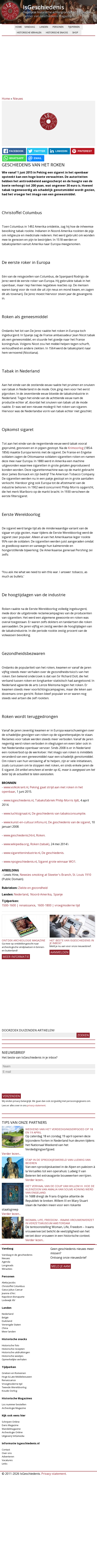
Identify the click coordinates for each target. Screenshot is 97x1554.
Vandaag (29, 26)
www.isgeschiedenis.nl (19, 800)
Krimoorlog (76, 448)
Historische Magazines (17, 1398)
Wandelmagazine (11, 1428)
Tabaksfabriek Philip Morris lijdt (57, 800)
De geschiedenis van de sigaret (69, 822)
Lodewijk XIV (8, 1300)
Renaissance (9, 1380)
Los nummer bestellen (14, 1404)
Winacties (7, 1268)
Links (4, 1463)
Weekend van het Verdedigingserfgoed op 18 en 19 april (59, 1130)
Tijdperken (74, 26)
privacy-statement (36, 1105)
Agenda (6, 1261)
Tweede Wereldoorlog (14, 1387)
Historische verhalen (29, 32)
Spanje (58, 894)
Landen (44, 26)
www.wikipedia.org (16, 844)
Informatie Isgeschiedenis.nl (21, 1443)
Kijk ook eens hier (13, 1415)
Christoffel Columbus (13, 1286)
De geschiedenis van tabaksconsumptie (58, 813)
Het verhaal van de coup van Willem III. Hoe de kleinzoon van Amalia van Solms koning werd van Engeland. (59, 1189)
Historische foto (10, 1345)
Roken (40, 835)
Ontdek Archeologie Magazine (23, 940)
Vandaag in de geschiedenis (17, 1254)
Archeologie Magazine (14, 1408)
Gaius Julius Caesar (12, 1289)
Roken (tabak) (39, 844)
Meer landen (9, 1331)
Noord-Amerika (40, 894)
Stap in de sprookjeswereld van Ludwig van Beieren (57, 1161)
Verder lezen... (11, 1154)
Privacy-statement (53, 1474)
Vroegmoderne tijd (12, 1383)
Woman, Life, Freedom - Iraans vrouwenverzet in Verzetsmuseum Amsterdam (59, 1221)
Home (18, 26)
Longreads (7, 1265)
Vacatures (7, 1460)
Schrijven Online (11, 1421)
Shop (75, 32)
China (5, 1328)
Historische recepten (13, 1348)
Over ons (7, 1453)
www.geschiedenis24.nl (19, 835)
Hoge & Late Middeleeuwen (17, 1376)
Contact (6, 1449)
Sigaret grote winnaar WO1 (56, 862)
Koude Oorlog (9, 1390)
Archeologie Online (12, 1432)
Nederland (21, 894)
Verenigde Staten (11, 1324)
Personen (58, 26)
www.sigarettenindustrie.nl (22, 853)
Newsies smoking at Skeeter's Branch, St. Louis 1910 (55, 875)
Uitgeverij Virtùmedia (13, 1436)
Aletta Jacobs (9, 1282)
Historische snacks (57, 32)
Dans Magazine (10, 1425)
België (5, 1317)
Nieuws (18, 99)
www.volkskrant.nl (16, 787)
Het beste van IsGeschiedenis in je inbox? (71, 942)
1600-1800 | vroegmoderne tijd (58, 905)
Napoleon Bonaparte (13, 1296)
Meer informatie (16, 957)
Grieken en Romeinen (14, 1373)
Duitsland (7, 1321)
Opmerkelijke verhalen (14, 1359)
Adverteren (8, 1456)
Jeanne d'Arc (8, 1293)
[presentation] (29, 1082)
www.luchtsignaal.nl (17, 813)
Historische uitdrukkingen (16, 1352)
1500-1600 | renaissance (18, 905)
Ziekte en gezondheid (33, 888)
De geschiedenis (53, 853)
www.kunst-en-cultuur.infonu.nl (25, 822)
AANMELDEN (59, 952)
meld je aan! (60, 1266)
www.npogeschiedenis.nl (20, 862)
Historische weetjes (12, 1356)
